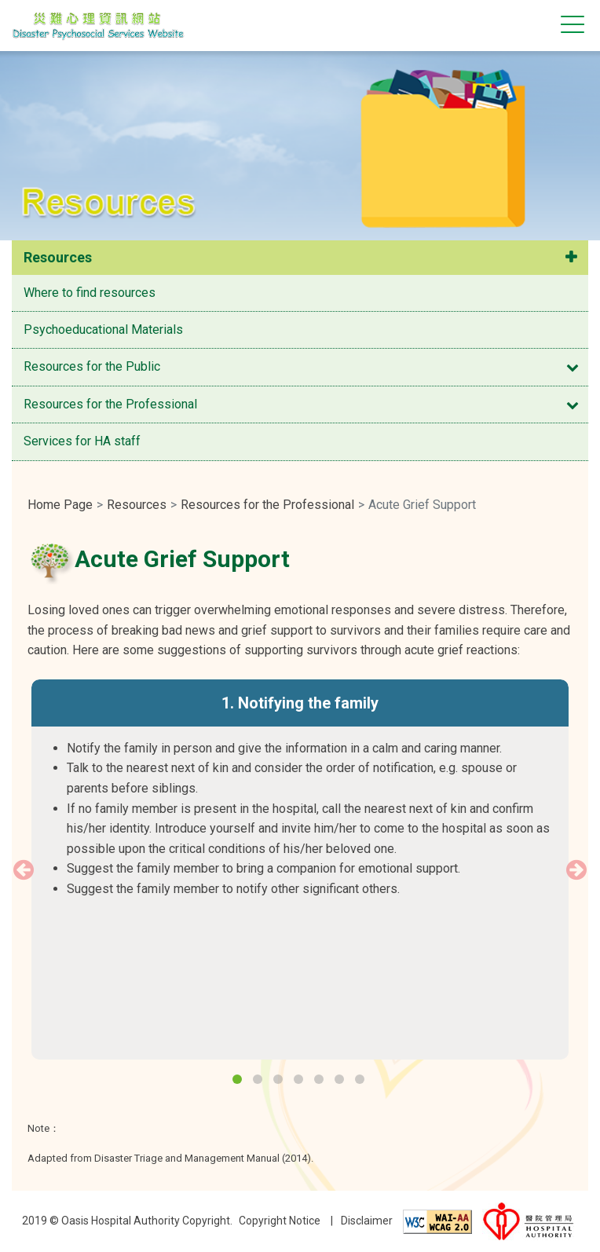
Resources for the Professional (110, 404)
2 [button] (259, 1080)
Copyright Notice (279, 1220)
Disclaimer (367, 1220)
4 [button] (300, 1080)
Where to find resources (89, 292)
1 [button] (238, 1080)
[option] (300, 799)
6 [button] (341, 1080)
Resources (58, 257)
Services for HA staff (82, 441)
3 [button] (279, 1080)
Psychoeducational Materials (103, 329)
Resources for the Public (92, 366)
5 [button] (320, 1080)
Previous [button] (23, 869)
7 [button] (361, 1080)
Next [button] (576, 869)
